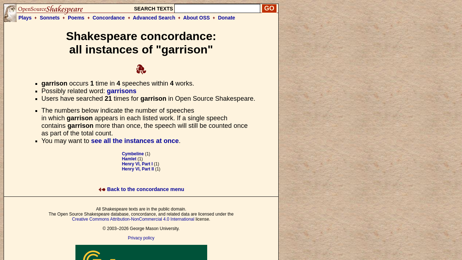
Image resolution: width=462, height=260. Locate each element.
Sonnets (50, 18)
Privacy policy (141, 237)
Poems (76, 18)
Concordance (108, 18)
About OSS (196, 18)
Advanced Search (154, 18)
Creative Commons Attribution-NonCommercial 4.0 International (133, 219)
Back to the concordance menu (141, 189)
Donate (226, 18)
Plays (25, 18)
